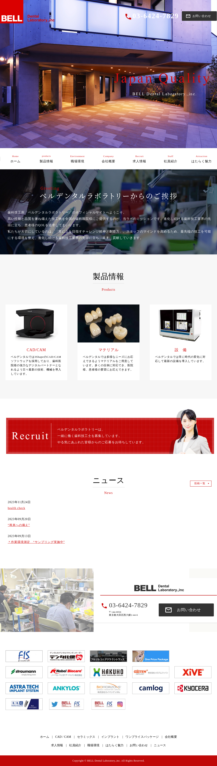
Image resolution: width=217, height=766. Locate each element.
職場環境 (93, 745)
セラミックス (86, 736)
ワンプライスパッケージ (142, 736)
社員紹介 (75, 745)
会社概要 (171, 736)
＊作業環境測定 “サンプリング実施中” (36, 542)
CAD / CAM (63, 736)
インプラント (110, 736)
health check (16, 508)
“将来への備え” (19, 525)
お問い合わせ (189, 610)
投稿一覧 (199, 483)
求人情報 (57, 745)
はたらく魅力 (115, 745)
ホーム (44, 736)
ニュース (160, 745)
